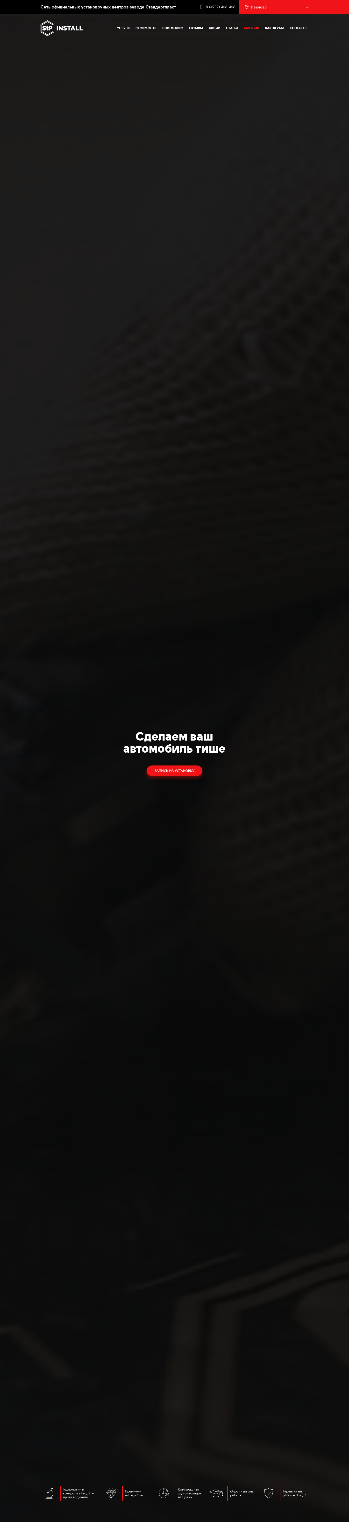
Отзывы (196, 28)
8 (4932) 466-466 (220, 7)
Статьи (232, 28)
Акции (214, 28)
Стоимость (145, 28)
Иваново (259, 7)
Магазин (251, 28)
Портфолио (172, 28)
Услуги (123, 28)
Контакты (298, 28)
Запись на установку (174, 770)
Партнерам (274, 28)
